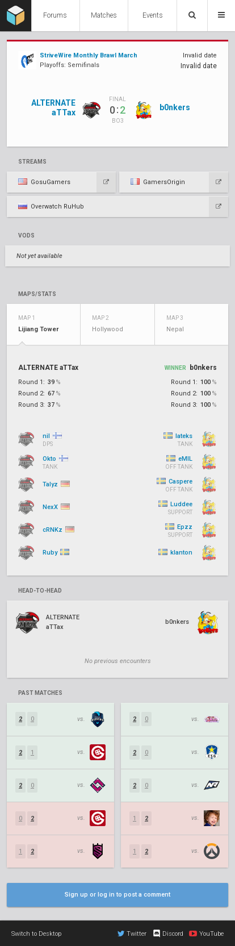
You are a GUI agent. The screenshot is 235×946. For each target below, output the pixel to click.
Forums (55, 15)
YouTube (206, 933)
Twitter (132, 933)
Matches (104, 15)
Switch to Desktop (36, 934)
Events (152, 15)
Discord (167, 933)
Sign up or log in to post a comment (117, 894)
